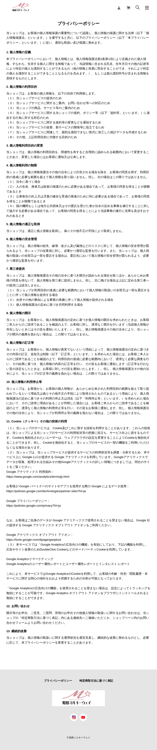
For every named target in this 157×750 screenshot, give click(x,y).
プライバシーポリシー (58, 680)
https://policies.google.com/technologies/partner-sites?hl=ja (46, 491)
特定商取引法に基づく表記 (96, 680)
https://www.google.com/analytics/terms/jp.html (37, 476)
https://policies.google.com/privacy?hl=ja (33, 505)
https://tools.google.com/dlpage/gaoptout (33, 539)
